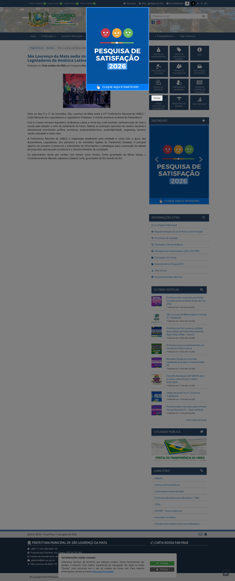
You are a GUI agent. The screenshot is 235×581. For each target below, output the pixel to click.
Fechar (157, 98)
